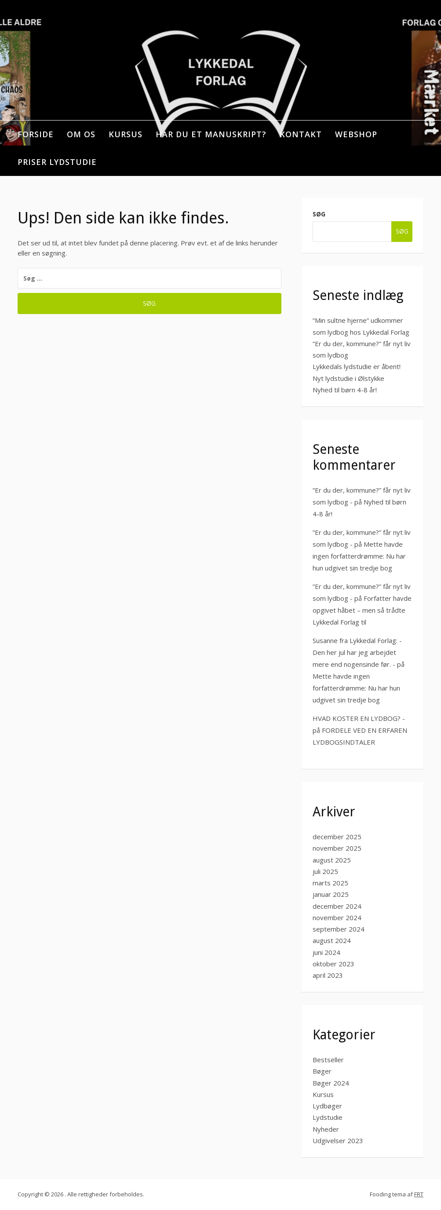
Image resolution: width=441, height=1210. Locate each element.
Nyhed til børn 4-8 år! (345, 389)
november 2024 (337, 917)
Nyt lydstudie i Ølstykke (348, 378)
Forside (36, 134)
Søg (319, 214)
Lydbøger (327, 1105)
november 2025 (337, 848)
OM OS (81, 134)
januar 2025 (331, 894)
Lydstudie (328, 1117)
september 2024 (338, 929)
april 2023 (328, 975)
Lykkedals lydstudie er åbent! (357, 366)
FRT (418, 1194)
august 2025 (332, 859)
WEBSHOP (356, 134)
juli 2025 (325, 871)
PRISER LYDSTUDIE (57, 162)
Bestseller (328, 1059)
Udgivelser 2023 (338, 1140)
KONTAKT (301, 134)
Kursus (323, 1094)
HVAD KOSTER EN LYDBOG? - (359, 718)
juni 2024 (326, 952)
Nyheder (326, 1129)
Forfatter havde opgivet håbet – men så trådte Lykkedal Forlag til (362, 610)
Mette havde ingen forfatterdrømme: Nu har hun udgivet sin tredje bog (359, 556)
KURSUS (125, 134)
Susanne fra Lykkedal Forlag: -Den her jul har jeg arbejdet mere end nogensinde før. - (357, 652)
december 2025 (337, 836)
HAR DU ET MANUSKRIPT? (211, 134)
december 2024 (337, 906)
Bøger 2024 (331, 1082)
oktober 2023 (333, 963)
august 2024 (332, 940)
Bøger (322, 1071)
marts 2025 (330, 882)
